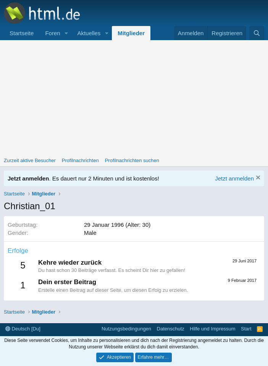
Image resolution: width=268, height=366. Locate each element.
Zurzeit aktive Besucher (30, 160)
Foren (52, 33)
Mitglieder (131, 33)
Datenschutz (170, 329)
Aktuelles (88, 33)
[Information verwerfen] (257, 178)
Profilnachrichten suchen (132, 160)
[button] (66, 33)
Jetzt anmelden (234, 178)
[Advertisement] (134, 97)
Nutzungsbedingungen (126, 329)
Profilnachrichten (80, 160)
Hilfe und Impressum (212, 329)
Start (246, 329)
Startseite (22, 33)
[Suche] (256, 33)
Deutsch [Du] (22, 329)
